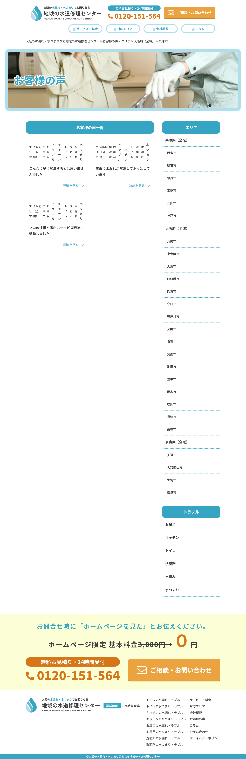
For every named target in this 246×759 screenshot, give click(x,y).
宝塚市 (171, 190)
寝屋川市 (173, 316)
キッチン (172, 537)
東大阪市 (173, 253)
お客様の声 (197, 719)
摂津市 (44, 152)
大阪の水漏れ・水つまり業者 (106, 756)
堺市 (170, 341)
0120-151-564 (134, 15)
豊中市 (171, 379)
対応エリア (123, 28)
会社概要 (160, 28)
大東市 (171, 266)
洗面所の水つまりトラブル (164, 744)
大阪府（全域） (37, 152)
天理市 (171, 455)
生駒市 (171, 480)
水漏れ (76, 152)
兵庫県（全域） (177, 140)
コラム (198, 28)
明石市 (171, 165)
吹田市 (171, 404)
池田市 (171, 366)
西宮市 (171, 153)
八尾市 (171, 241)
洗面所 (71, 152)
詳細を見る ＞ (73, 185)
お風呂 (48, 152)
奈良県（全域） (177, 441)
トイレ (65, 152)
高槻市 (171, 429)
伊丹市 (171, 178)
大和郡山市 (174, 467)
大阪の (59, 7)
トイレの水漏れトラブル (163, 700)
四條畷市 (173, 278)
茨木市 (171, 391)
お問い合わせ (199, 731)
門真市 (171, 291)
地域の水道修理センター (73, 13)
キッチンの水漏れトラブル (164, 712)
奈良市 (171, 492)
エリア (30, 152)
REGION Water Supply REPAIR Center (68, 18)
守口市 (171, 304)
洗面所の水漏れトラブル (163, 738)
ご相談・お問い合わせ (189, 12)
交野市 (171, 329)
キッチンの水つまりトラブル (166, 719)
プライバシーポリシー (205, 738)
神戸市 (171, 215)
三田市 (171, 203)
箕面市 (171, 354)
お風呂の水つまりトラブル (164, 731)
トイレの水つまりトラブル (164, 706)
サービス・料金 (85, 28)
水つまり (172, 589)
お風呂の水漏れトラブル (163, 725)
